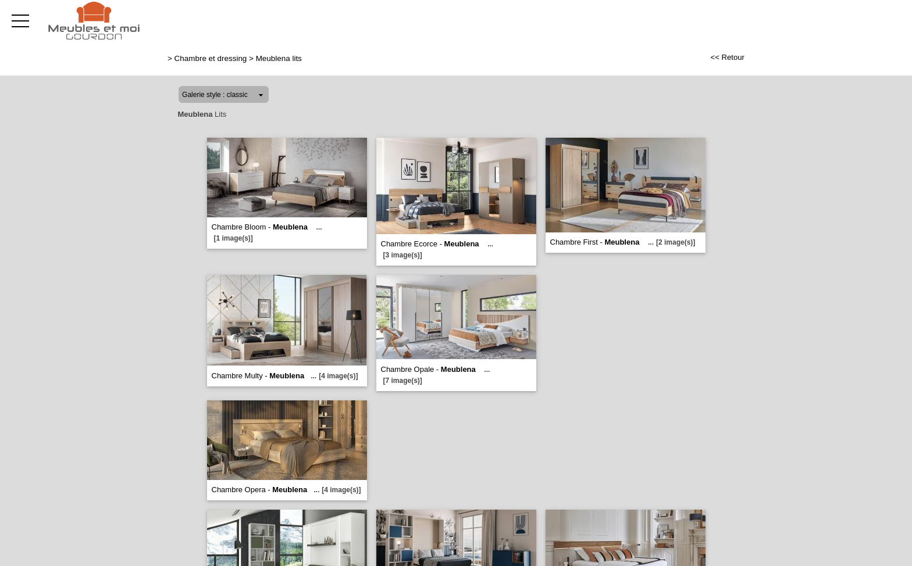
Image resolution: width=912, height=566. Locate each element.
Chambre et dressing (210, 58)
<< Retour (727, 57)
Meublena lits (279, 58)
